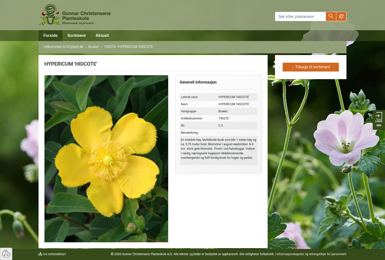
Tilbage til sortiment (310, 67)
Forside (50, 35)
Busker (93, 47)
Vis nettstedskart (54, 254)
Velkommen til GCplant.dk (63, 47)
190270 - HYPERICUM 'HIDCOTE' (129, 47)
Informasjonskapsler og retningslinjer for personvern (311, 254)
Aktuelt (102, 35)
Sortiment (77, 35)
